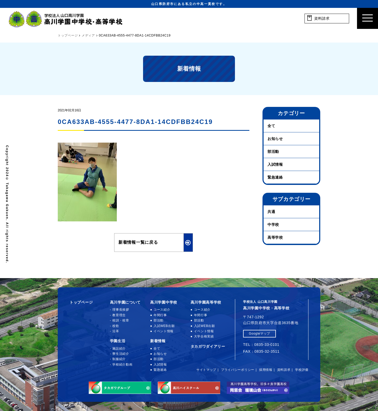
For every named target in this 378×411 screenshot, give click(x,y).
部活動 (273, 151)
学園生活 (117, 341)
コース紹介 (162, 309)
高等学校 (275, 237)
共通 (271, 212)
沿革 (115, 331)
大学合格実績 (204, 336)
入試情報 (275, 164)
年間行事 (160, 315)
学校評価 (301, 370)
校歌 (115, 326)
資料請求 (284, 370)
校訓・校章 (120, 320)
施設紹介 (119, 348)
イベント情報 (164, 331)
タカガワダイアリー (208, 346)
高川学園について (125, 302)
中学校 (273, 224)
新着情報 (158, 341)
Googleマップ (259, 333)
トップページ (81, 302)
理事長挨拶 (120, 309)
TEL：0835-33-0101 (261, 344)
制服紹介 (119, 359)
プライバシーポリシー (237, 370)
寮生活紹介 (120, 354)
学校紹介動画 (122, 364)
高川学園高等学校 (206, 302)
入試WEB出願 (164, 326)
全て (271, 126)
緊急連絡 (275, 177)
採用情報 (265, 370)
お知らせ (275, 139)
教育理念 (119, 315)
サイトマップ (206, 370)
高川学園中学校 (163, 302)
